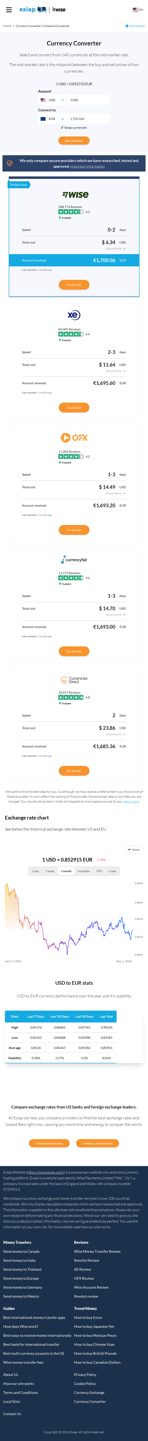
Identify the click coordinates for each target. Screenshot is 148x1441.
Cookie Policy (85, 1383)
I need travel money (49, 1143)
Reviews (81, 1242)
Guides (9, 1308)
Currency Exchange (89, 1392)
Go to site (74, 285)
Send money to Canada (21, 1251)
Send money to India (19, 1260)
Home (7, 26)
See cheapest (74, 140)
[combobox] (52, 100)
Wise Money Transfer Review (97, 1251)
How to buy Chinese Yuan (94, 1344)
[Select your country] (138, 10)
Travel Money (85, 1308)
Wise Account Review (91, 1287)
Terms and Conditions (20, 1392)
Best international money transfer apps (34, 1317)
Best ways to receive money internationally (37, 1335)
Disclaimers (137, 26)
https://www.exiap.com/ (45, 1172)
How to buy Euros (88, 1317)
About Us (10, 1374)
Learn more (131, 801)
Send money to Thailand (22, 1269)
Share (134, 849)
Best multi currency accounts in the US (33, 1353)
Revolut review (86, 1296)
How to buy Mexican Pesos (95, 1335)
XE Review (82, 1269)
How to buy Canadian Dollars (97, 1362)
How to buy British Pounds (95, 1353)
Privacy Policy (85, 1374)
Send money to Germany (22, 1287)
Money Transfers (17, 1242)
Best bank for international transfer (31, 1344)
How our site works (18, 1383)
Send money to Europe (21, 1278)
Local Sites (11, 1401)
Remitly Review (86, 1260)
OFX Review (84, 1278)
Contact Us (12, 1413)
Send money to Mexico (21, 1296)
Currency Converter (90, 1401)
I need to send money (97, 1143)
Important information (87, 166)
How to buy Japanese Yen (94, 1326)
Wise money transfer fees (23, 1362)
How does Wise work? (20, 1326)
